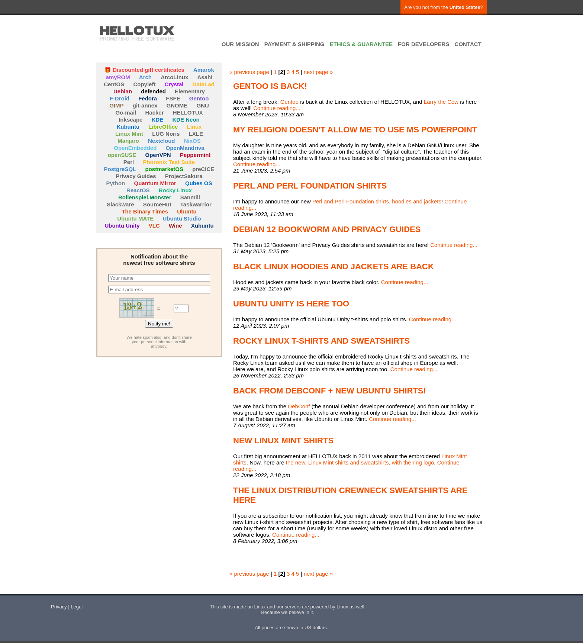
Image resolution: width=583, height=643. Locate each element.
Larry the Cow (441, 102)
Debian (122, 91)
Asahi (205, 77)
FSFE (173, 98)
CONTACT (468, 44)
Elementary (190, 91)
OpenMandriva (185, 148)
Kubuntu (127, 126)
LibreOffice (163, 126)
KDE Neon (185, 119)
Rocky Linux (175, 190)
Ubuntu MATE (135, 218)
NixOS (192, 141)
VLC (154, 225)
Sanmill (190, 197)
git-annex (145, 105)
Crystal (174, 84)
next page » (318, 72)
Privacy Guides (136, 176)
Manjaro (128, 141)
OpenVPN (158, 155)
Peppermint (195, 155)
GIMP (116, 105)
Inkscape (130, 119)
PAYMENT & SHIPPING (294, 44)
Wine (175, 225)
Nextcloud (161, 141)
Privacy (59, 607)
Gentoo (199, 98)
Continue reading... (276, 108)
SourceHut (157, 204)
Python (115, 183)
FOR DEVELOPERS (423, 44)
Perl (128, 162)
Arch (145, 77)
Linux (194, 126)
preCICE (203, 169)
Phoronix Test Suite (169, 162)
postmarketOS (164, 169)
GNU (202, 105)
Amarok (203, 70)
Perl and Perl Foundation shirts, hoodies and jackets (376, 201)
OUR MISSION (240, 44)
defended (153, 91)
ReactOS (138, 190)
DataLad (204, 84)
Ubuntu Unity (121, 225)
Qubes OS (198, 183)
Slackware (120, 204)
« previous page (249, 72)
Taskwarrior (196, 204)
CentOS (114, 84)
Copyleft (144, 84)
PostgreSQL (120, 169)
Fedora (147, 98)
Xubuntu (202, 225)
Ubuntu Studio (181, 218)
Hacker (154, 112)
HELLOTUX (137, 33)
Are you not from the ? (443, 7)
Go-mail (125, 112)
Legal (77, 607)
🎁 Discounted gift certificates (144, 70)
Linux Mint (129, 134)
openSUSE (122, 155)
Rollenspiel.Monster (144, 197)
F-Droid (119, 98)
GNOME (177, 105)
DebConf (299, 406)
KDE (158, 119)
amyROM (118, 77)
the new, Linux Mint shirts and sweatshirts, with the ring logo (360, 462)
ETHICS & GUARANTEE (361, 44)
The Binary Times (145, 211)
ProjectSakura (184, 176)
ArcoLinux (174, 77)
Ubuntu (186, 211)
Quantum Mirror (155, 183)
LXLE (196, 134)
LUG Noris (166, 134)
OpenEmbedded (135, 148)
